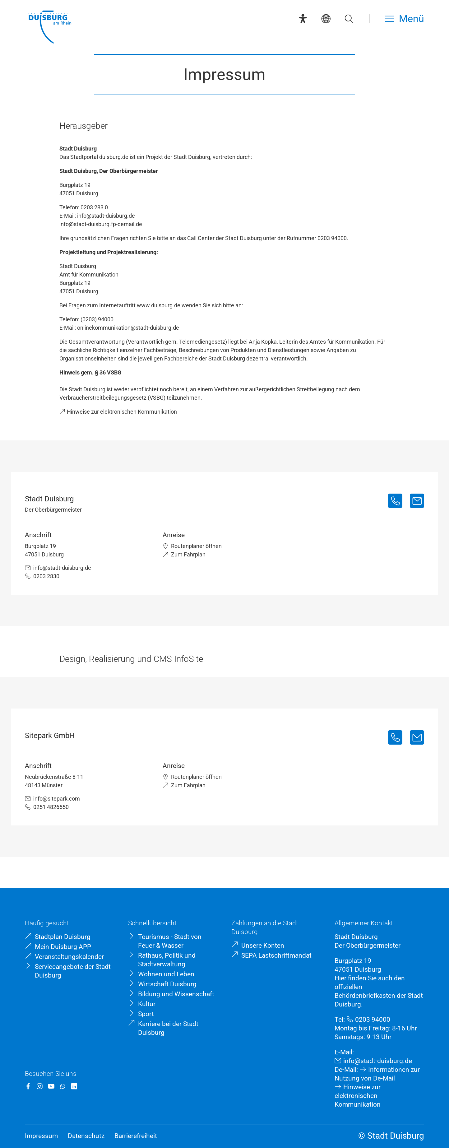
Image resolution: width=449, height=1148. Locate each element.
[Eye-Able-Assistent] (303, 18)
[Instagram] (39, 1086)
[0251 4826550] (395, 737)
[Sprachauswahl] (326, 18)
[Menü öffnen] (404, 18)
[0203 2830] (395, 501)
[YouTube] (51, 1086)
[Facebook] (28, 1086)
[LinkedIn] (74, 1086)
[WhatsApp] (62, 1086)
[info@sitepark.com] (417, 737)
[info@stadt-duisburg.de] (417, 501)
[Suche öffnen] (349, 18)
